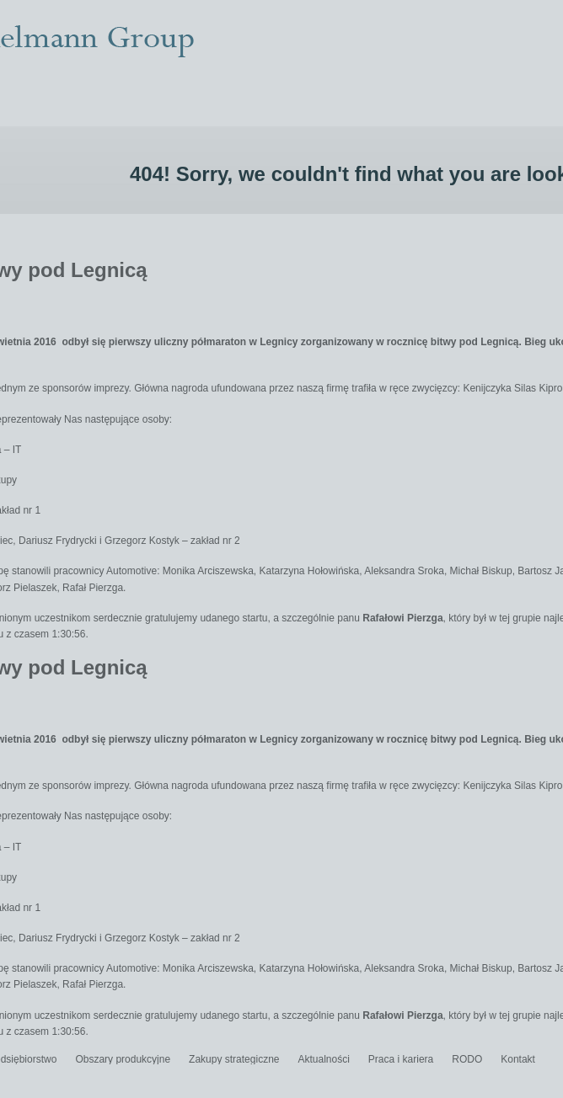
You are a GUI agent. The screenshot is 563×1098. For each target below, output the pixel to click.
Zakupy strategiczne (234, 1059)
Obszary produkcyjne (122, 1059)
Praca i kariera (400, 1059)
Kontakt (518, 1059)
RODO (467, 1059)
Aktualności (323, 1059)
